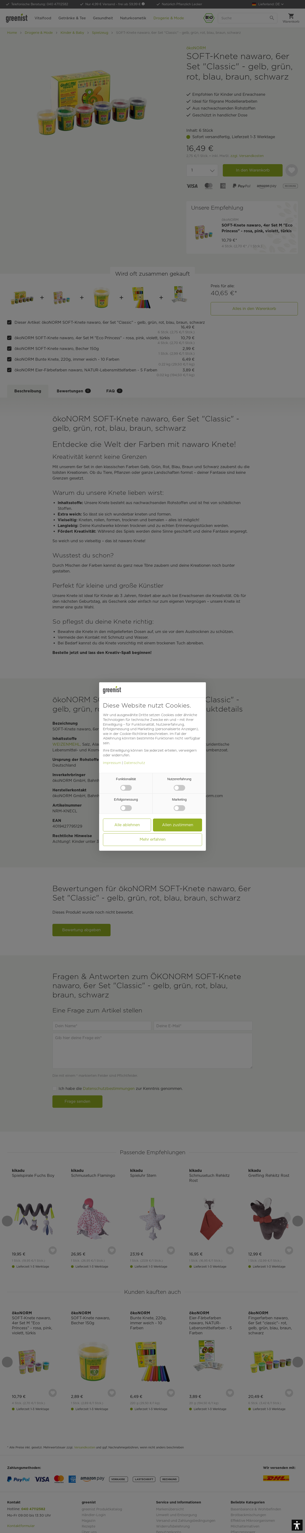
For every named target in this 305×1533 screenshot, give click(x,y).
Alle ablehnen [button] (127, 825)
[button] (297, 1525)
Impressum (112, 763)
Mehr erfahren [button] (153, 839)
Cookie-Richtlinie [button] (133, 734)
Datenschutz (134, 763)
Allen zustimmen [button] (177, 825)
